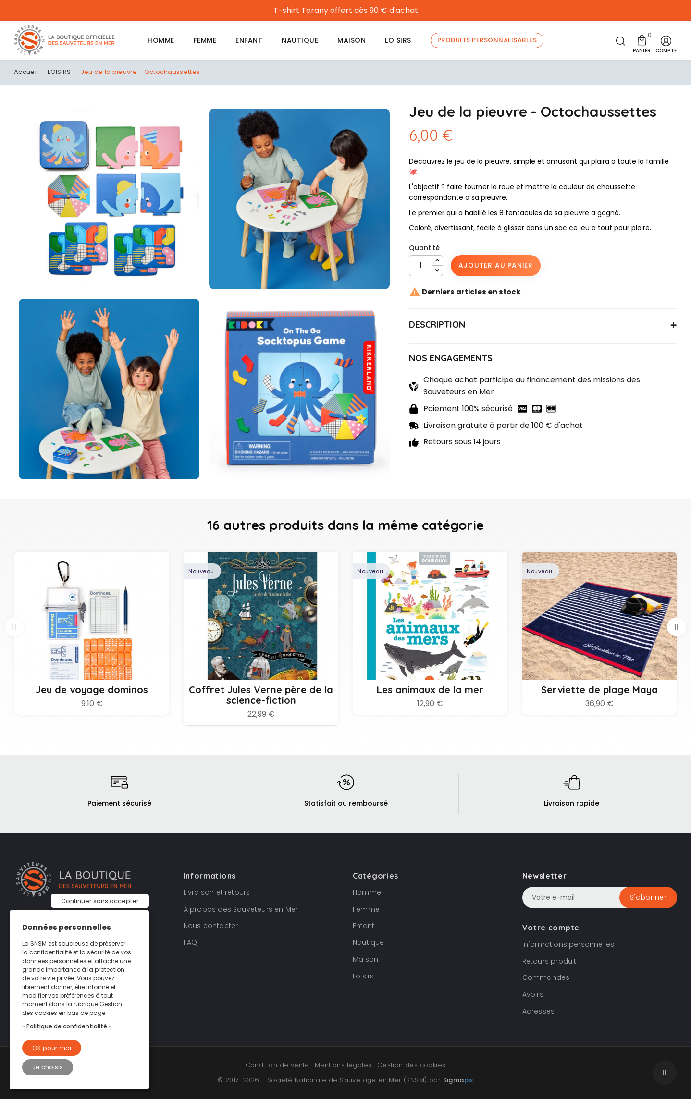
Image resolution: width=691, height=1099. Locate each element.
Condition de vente (277, 1065)
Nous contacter (211, 925)
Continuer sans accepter (100, 901)
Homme (367, 892)
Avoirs (532, 994)
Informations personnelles (568, 944)
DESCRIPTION (437, 324)
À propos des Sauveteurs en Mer (241, 909)
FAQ (190, 942)
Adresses (538, 1011)
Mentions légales (343, 1065)
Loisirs (363, 976)
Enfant (363, 925)
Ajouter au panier (495, 265)
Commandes (546, 977)
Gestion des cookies (411, 1065)
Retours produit (549, 961)
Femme (366, 909)
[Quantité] (420, 265)
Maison (365, 959)
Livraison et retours (217, 892)
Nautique (368, 942)
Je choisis (47, 1067)
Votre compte (551, 927)
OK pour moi (51, 1048)
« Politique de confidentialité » (66, 1026)
